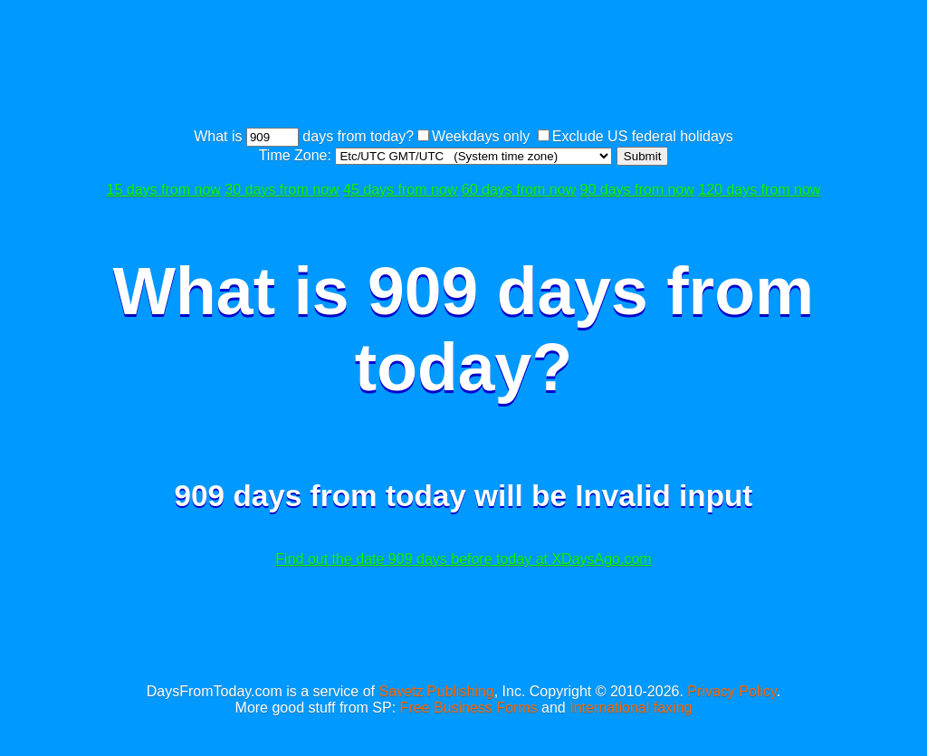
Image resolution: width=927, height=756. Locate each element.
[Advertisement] (463, 66)
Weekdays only (481, 136)
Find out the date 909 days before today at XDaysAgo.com (463, 559)
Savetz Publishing (435, 691)
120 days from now (759, 189)
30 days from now (282, 189)
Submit (642, 156)
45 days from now (400, 189)
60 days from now (519, 189)
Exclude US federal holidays (642, 136)
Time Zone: (297, 155)
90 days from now (637, 189)
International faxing (630, 707)
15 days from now (164, 189)
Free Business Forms (469, 707)
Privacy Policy (731, 691)
